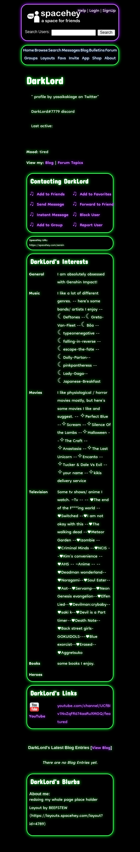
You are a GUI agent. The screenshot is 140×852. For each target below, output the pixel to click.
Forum (111, 50)
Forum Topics (70, 163)
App (85, 58)
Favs (62, 58)
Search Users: (37, 32)
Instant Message (51, 215)
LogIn (94, 11)
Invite (74, 58)
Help (82, 11)
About (109, 58)
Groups (31, 58)
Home (28, 50)
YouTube (37, 713)
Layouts (48, 58)
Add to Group (48, 225)
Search (106, 32)
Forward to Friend (95, 205)
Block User (88, 215)
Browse (41, 50)
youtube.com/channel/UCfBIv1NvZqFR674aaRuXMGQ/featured (84, 714)
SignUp (108, 11)
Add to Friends (49, 194)
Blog (84, 50)
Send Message (49, 205)
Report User (90, 225)
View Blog (101, 748)
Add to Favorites (94, 194)
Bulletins (97, 50)
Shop (97, 58)
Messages (71, 50)
